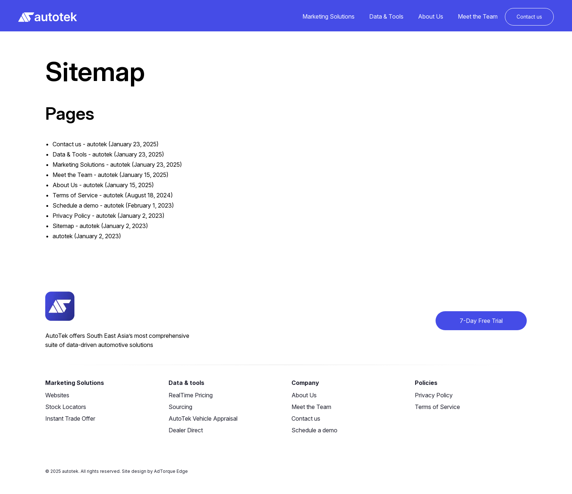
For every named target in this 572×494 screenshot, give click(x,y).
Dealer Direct (186, 430)
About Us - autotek (78, 185)
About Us (430, 16)
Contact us (529, 16)
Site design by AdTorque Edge (155, 471)
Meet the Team (478, 16)
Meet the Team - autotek (85, 174)
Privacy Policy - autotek (84, 215)
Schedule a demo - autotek (88, 205)
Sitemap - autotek (76, 225)
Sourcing (180, 406)
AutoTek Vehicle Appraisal (203, 418)
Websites (57, 395)
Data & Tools (386, 16)
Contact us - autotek (80, 144)
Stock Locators (65, 406)
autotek (63, 236)
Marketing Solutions (328, 16)
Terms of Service (437, 406)
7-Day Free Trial (481, 320)
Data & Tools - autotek (82, 154)
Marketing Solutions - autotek (91, 164)
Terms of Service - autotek (88, 195)
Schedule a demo (314, 430)
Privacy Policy (434, 395)
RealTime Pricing (191, 395)
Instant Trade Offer (70, 418)
